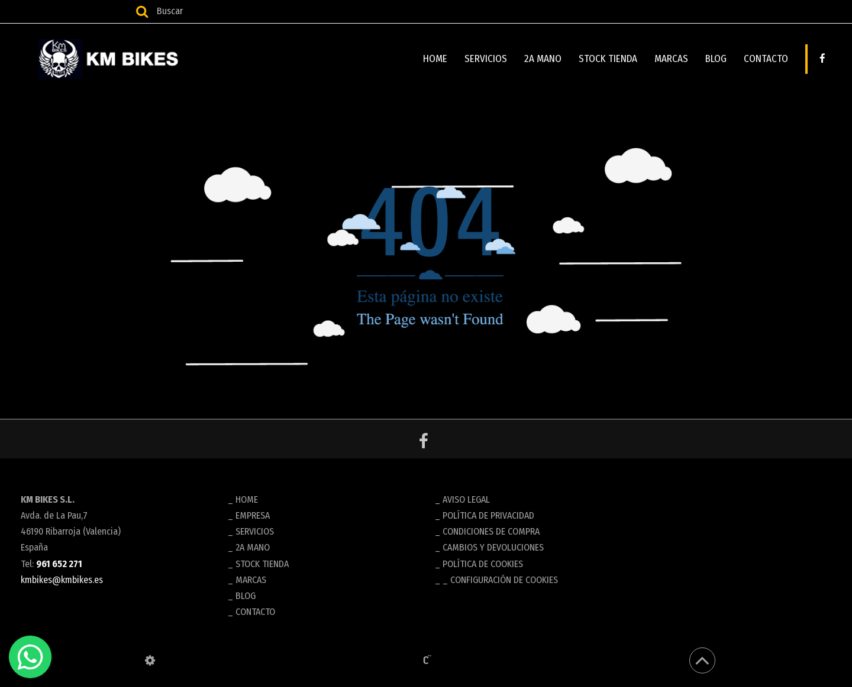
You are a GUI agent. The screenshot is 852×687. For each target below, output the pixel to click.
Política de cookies (483, 563)
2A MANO (542, 59)
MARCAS (671, 59)
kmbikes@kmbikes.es (62, 579)
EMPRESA (252, 515)
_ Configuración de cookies (500, 579)
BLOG (716, 59)
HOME (435, 59)
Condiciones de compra (491, 531)
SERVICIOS (485, 59)
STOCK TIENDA (608, 59)
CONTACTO (766, 59)
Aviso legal (466, 499)
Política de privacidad (488, 515)
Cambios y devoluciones (493, 547)
